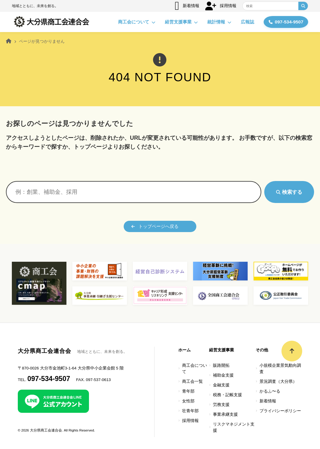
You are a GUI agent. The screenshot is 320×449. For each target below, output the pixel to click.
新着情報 (187, 6)
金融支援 (221, 385)
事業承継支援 (225, 414)
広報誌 (245, 21)
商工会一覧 (192, 381)
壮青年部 (190, 411)
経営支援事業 (179, 22)
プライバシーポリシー (280, 411)
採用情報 (220, 6)
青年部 (188, 391)
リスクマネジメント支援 (233, 427)
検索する (289, 192)
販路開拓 (221, 365)
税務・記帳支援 (227, 395)
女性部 (188, 401)
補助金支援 (223, 375)
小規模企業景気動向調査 (280, 368)
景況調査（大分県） (278, 381)
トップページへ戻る (155, 226)
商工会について (134, 22)
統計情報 (217, 22)
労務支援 (221, 404)
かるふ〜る (269, 391)
